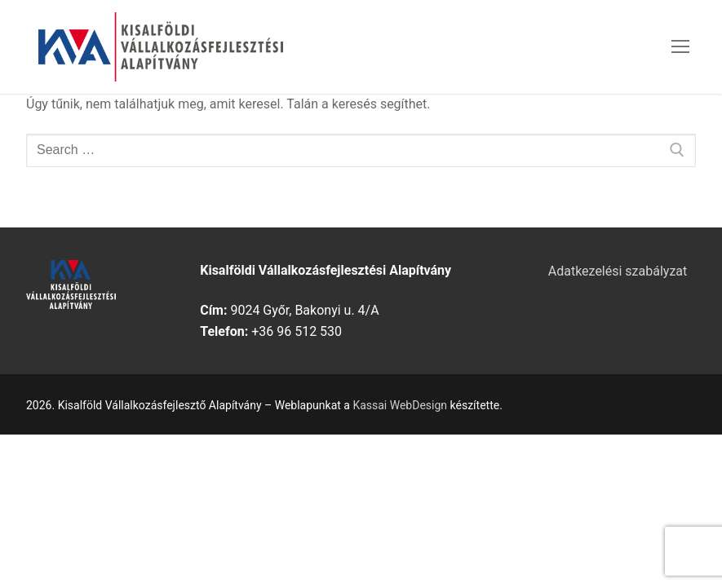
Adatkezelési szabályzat (618, 271)
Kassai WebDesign (399, 405)
